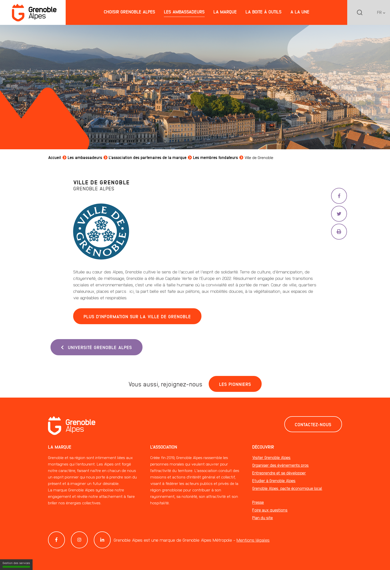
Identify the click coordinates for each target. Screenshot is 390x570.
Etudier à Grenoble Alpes (273, 480)
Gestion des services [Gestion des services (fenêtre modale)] (16, 564)
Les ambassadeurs (85, 157)
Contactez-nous (313, 424)
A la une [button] (299, 11)
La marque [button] (225, 11)
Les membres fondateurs (215, 157)
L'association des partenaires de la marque (148, 157)
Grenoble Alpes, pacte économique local (287, 488)
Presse (258, 502)
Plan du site (262, 517)
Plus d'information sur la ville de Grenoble (137, 316)
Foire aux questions (270, 510)
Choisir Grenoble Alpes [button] (129, 11)
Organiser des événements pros (280, 465)
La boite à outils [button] (263, 11)
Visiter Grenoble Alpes (271, 457)
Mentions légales (253, 539)
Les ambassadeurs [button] (184, 11)
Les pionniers (235, 384)
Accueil (54, 157)
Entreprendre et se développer (279, 472)
